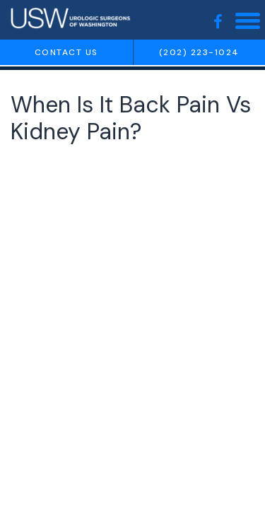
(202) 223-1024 (199, 52)
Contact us (66, 52)
